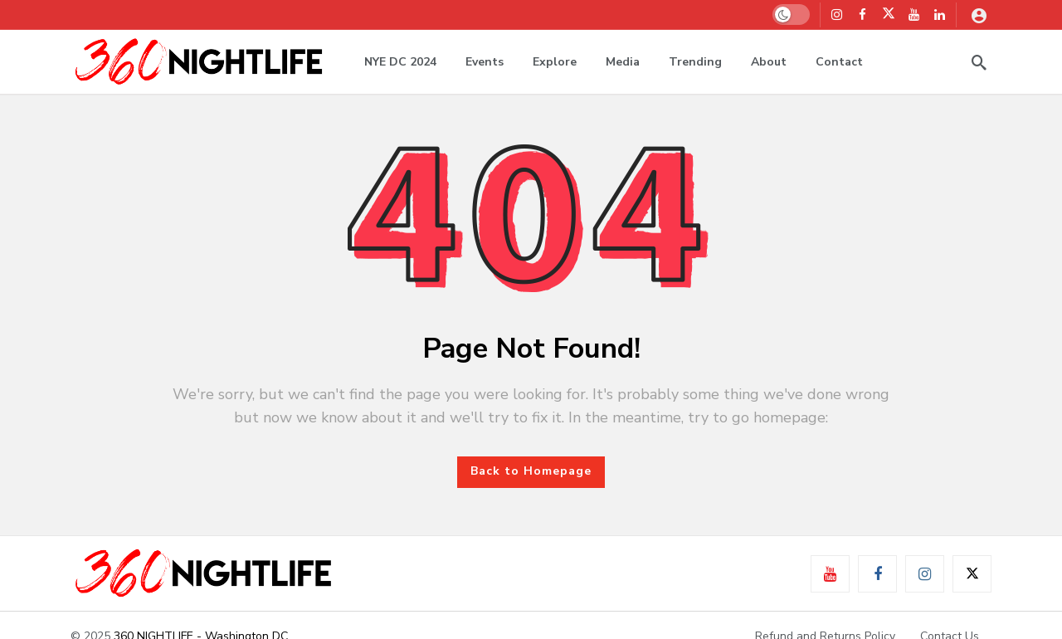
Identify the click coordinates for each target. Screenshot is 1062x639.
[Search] (979, 62)
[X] (888, 14)
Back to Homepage (531, 471)
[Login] (979, 14)
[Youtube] (914, 14)
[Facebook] (862, 14)
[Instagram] (836, 14)
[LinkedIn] (939, 14)
